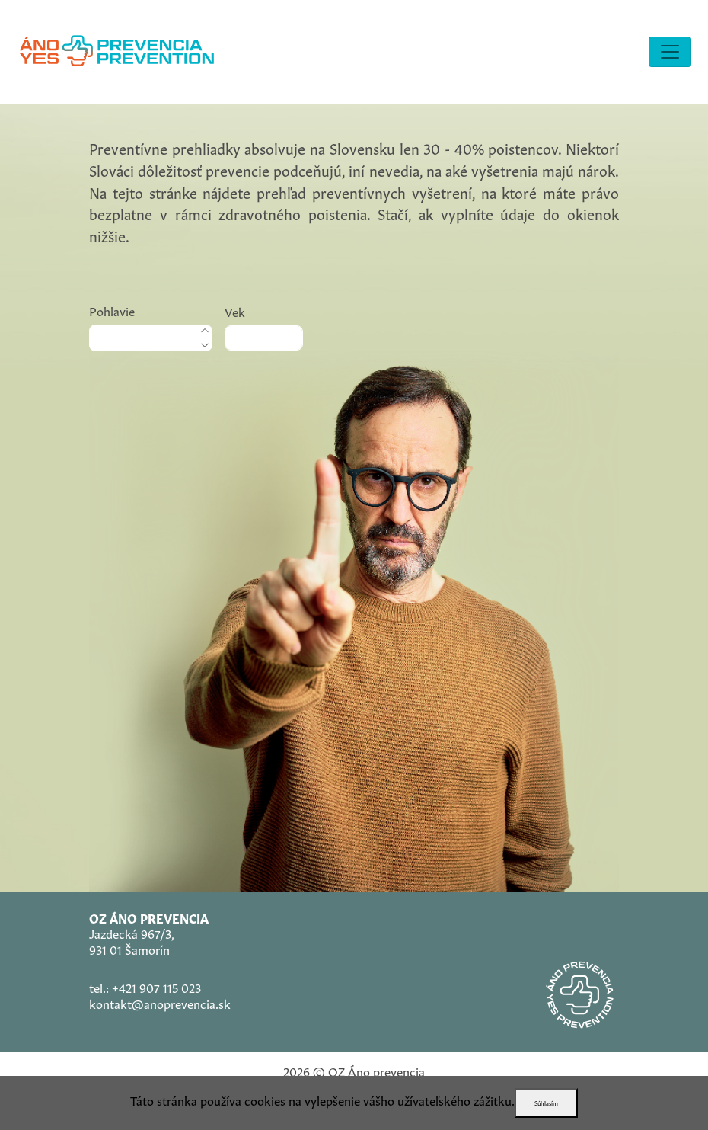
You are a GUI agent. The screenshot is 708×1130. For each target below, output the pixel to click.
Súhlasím (546, 1102)
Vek (235, 311)
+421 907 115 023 (156, 986)
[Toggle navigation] (670, 52)
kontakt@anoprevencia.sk (160, 1002)
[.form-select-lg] (150, 338)
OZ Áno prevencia (376, 1070)
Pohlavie (112, 310)
